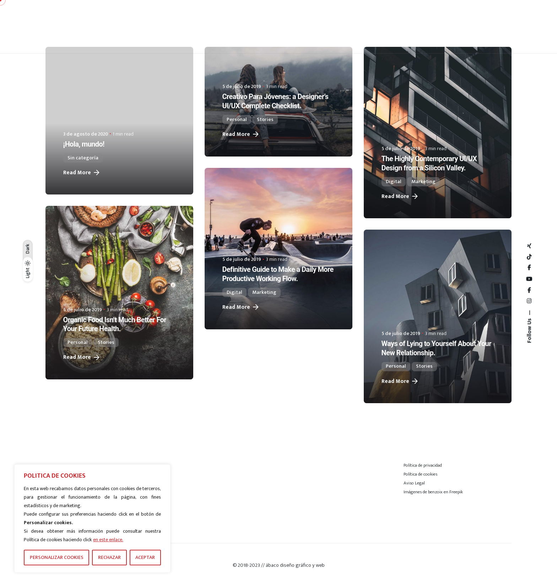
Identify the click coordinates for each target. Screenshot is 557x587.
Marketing (423, 181)
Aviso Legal (414, 483)
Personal (237, 119)
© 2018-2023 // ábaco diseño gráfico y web (279, 565)
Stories (265, 119)
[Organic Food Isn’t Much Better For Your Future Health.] (119, 292)
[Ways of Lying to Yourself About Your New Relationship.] (438, 316)
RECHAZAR (109, 557)
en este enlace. (108, 540)
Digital (393, 181)
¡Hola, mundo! (83, 144)
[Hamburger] (490, 27)
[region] (92, 518)
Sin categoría (82, 158)
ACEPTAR (145, 557)
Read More (82, 172)
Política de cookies (420, 474)
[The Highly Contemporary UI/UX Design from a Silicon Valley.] (438, 132)
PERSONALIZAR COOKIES (56, 557)
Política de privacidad (423, 465)
